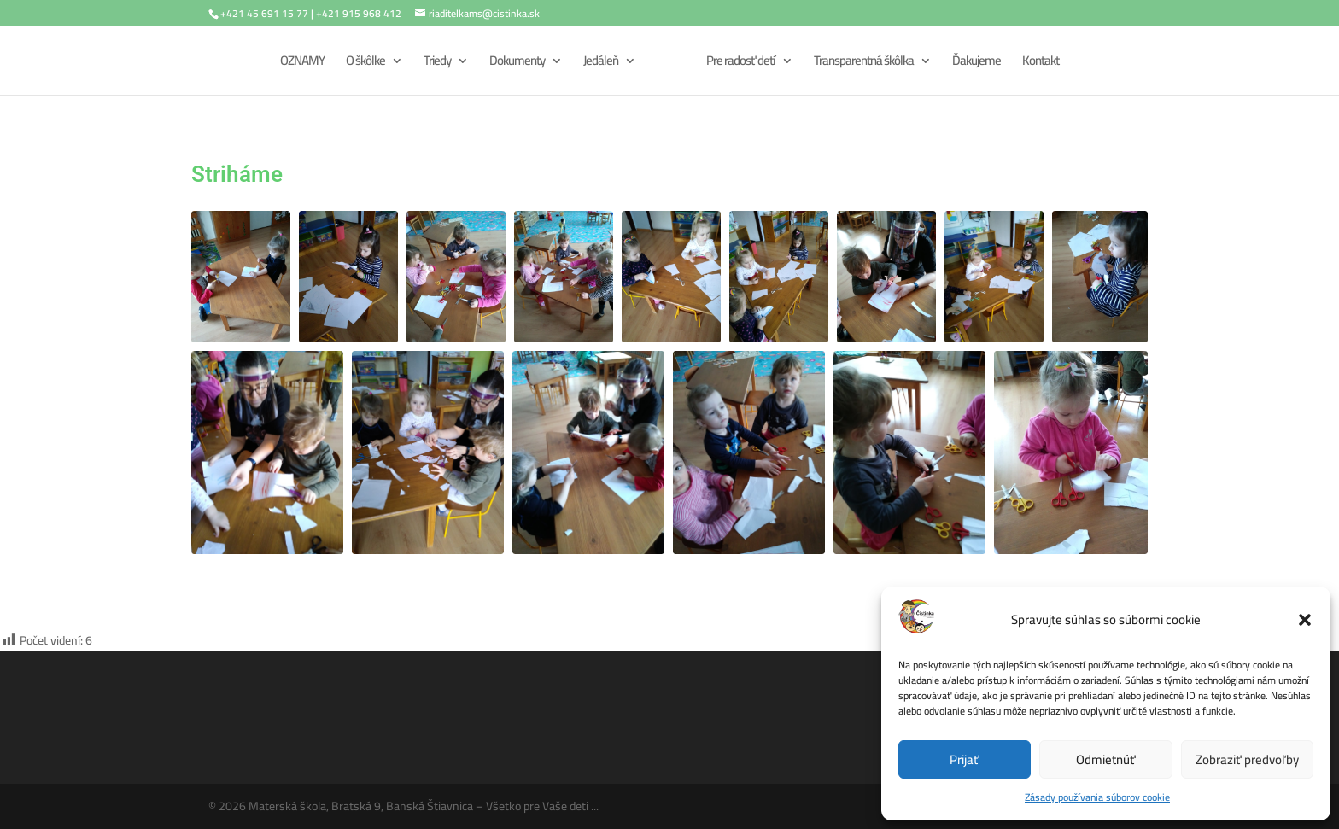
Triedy (437, 64)
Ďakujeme (976, 64)
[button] (1304, 619)
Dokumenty (517, 64)
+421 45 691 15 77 (264, 13)
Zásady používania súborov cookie (1097, 797)
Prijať (964, 759)
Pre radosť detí (740, 64)
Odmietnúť (1106, 759)
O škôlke (365, 64)
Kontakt (1040, 64)
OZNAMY (302, 64)
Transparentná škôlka (864, 64)
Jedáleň (600, 64)
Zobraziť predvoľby (1247, 759)
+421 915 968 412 (358, 13)
